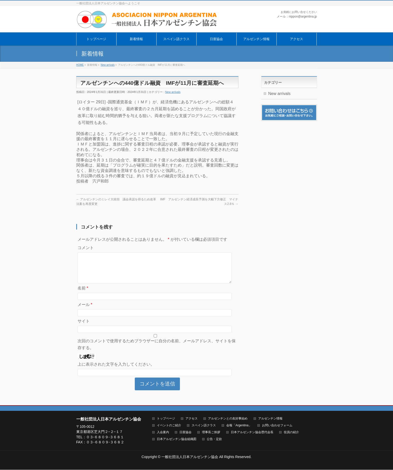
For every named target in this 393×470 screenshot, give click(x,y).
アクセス (191, 418)
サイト (84, 327)
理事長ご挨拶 (211, 432)
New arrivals (173, 91)
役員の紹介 (291, 432)
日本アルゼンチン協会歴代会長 (252, 432)
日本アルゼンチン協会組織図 (176, 439)
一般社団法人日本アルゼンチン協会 (189, 457)
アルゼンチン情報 (270, 418)
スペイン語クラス (204, 425)
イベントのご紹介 (169, 425)
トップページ (166, 418)
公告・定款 (214, 439)
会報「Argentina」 (238, 425)
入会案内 (163, 432)
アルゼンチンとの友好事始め (228, 418)
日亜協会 (185, 432)
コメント (86, 248)
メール (85, 311)
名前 (83, 294)
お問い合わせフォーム (277, 425)
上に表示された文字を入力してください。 (116, 370)
